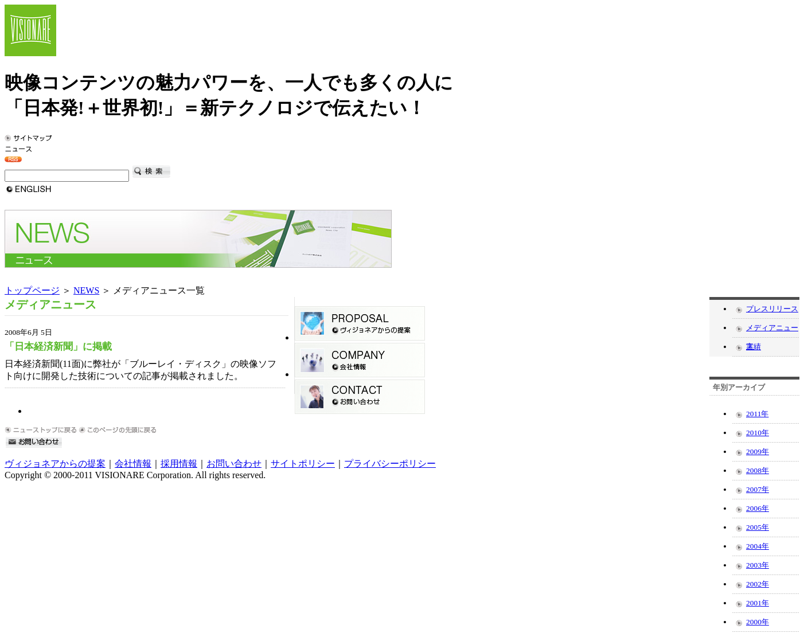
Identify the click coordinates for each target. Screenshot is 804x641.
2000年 (757, 621)
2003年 (757, 565)
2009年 (757, 451)
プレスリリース (772, 308)
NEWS (86, 290)
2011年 (757, 413)
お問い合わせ (234, 463)
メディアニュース (772, 330)
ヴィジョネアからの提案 (55, 463)
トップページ (32, 290)
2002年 (757, 584)
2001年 (757, 603)
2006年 (757, 508)
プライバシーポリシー (390, 463)
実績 (753, 346)
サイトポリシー (303, 463)
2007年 (757, 489)
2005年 (757, 527)
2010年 (757, 432)
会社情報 (133, 463)
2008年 (757, 470)
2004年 (757, 546)
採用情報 (179, 463)
